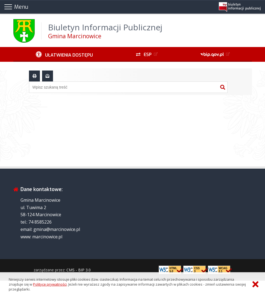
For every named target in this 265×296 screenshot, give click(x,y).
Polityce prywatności (50, 284)
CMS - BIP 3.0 (78, 269)
